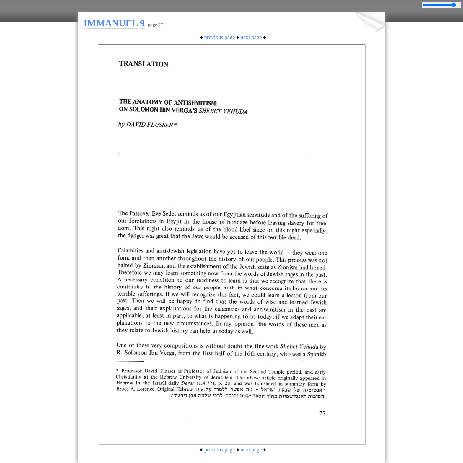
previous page (219, 37)
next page (251, 37)
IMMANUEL (111, 23)
